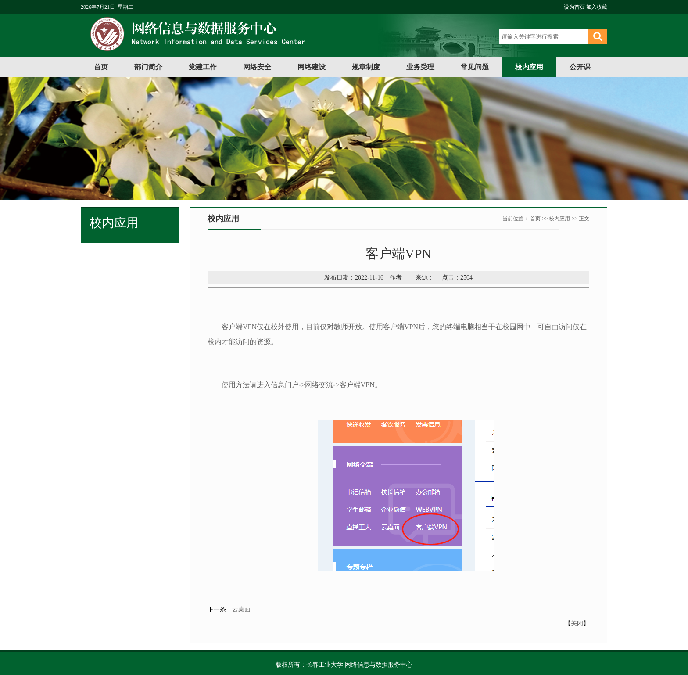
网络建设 (311, 67)
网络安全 (257, 67)
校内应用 (529, 67)
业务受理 (420, 67)
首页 (101, 67)
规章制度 (366, 67)
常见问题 (475, 67)
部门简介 (148, 67)
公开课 (580, 67)
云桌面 (241, 609)
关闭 (577, 623)
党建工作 (203, 67)
